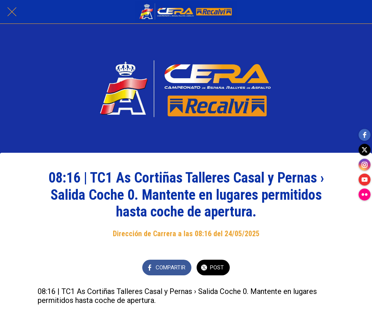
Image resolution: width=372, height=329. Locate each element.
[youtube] (365, 180)
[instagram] (365, 165)
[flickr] (365, 194)
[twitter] (365, 150)
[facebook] (365, 135)
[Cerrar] (11, 11)
